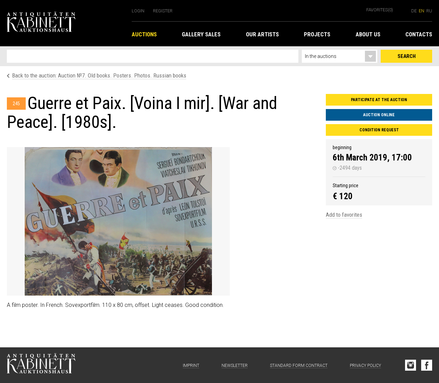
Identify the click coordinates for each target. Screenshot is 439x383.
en (421, 10)
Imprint (191, 365)
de (414, 10)
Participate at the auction (379, 99)
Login (138, 10)
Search (407, 56)
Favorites (379, 9)
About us (368, 34)
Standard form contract (299, 365)
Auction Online (379, 114)
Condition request (379, 130)
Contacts (418, 34)
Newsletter (235, 365)
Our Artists (262, 34)
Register (163, 10)
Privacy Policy (365, 365)
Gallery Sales (201, 34)
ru (429, 10)
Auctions (144, 34)
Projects (317, 34)
